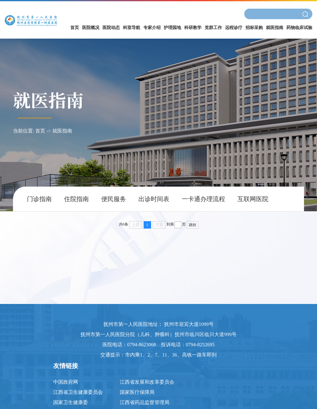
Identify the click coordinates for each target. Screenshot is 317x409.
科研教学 (193, 27)
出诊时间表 (153, 199)
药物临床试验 (299, 27)
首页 (74, 27)
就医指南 (274, 27)
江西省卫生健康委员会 (78, 392)
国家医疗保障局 (137, 392)
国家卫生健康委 (70, 402)
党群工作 (213, 27)
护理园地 (172, 27)
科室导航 (131, 27)
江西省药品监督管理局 (144, 402)
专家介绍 (152, 27)
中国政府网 (65, 382)
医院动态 (111, 27)
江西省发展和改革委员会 (147, 382)
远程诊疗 (233, 27)
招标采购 (254, 27)
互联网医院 (252, 199)
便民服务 (113, 199)
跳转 (192, 225)
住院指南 (76, 199)
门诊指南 (39, 199)
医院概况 (90, 27)
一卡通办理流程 (203, 199)
